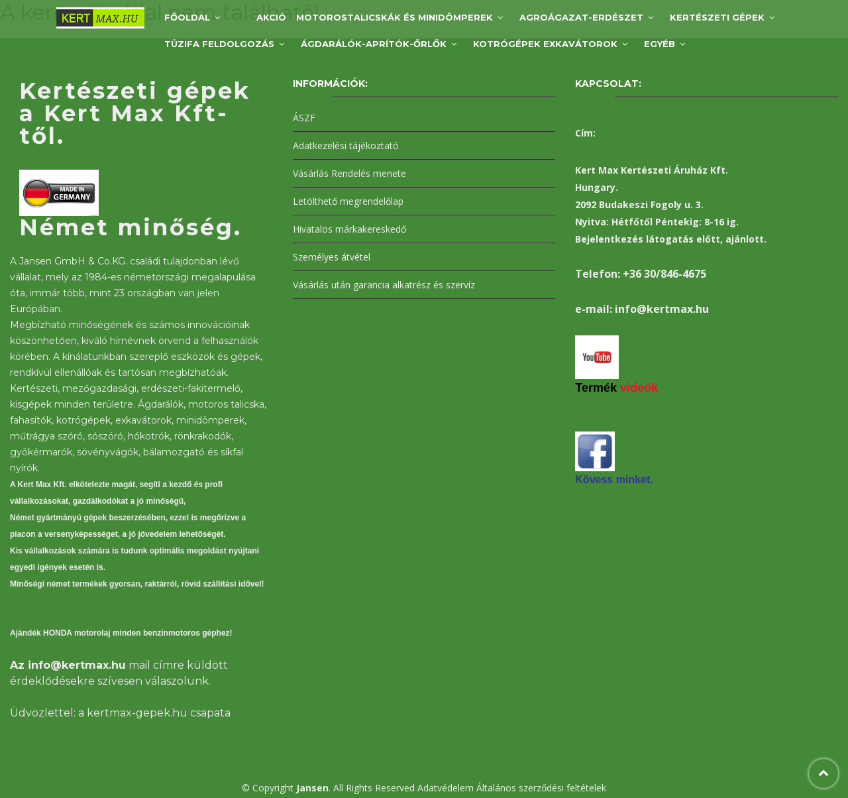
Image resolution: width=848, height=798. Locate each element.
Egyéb (659, 43)
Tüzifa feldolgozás (219, 43)
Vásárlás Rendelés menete (349, 173)
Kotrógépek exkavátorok (545, 43)
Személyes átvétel (331, 257)
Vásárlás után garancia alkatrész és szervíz (384, 284)
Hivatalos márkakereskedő (349, 229)
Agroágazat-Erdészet (581, 17)
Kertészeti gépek (717, 17)
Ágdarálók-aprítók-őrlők (374, 43)
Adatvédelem (445, 787)
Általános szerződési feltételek (541, 787)
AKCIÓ (271, 17)
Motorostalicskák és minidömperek (394, 17)
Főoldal (187, 17)
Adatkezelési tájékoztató (346, 145)
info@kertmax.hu (77, 665)
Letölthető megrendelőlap (348, 201)
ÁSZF (304, 117)
